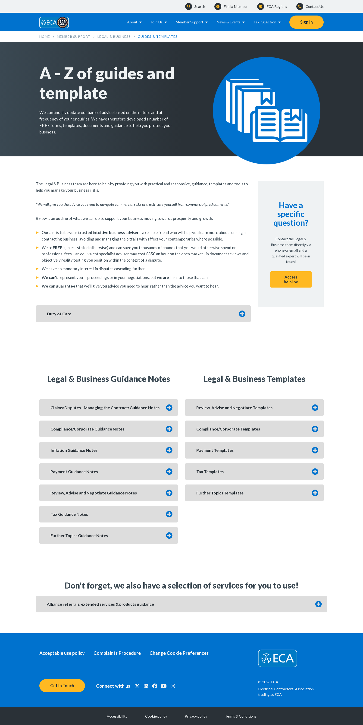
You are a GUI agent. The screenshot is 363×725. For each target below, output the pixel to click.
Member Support (191, 22)
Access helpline (291, 279)
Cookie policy (156, 716)
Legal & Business (115, 36)
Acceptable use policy (62, 653)
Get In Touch (62, 685)
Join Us (158, 22)
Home (44, 36)
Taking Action (267, 22)
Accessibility (116, 716)
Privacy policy (196, 716)
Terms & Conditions (241, 716)
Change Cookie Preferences (180, 653)
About (134, 22)
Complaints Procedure (117, 653)
